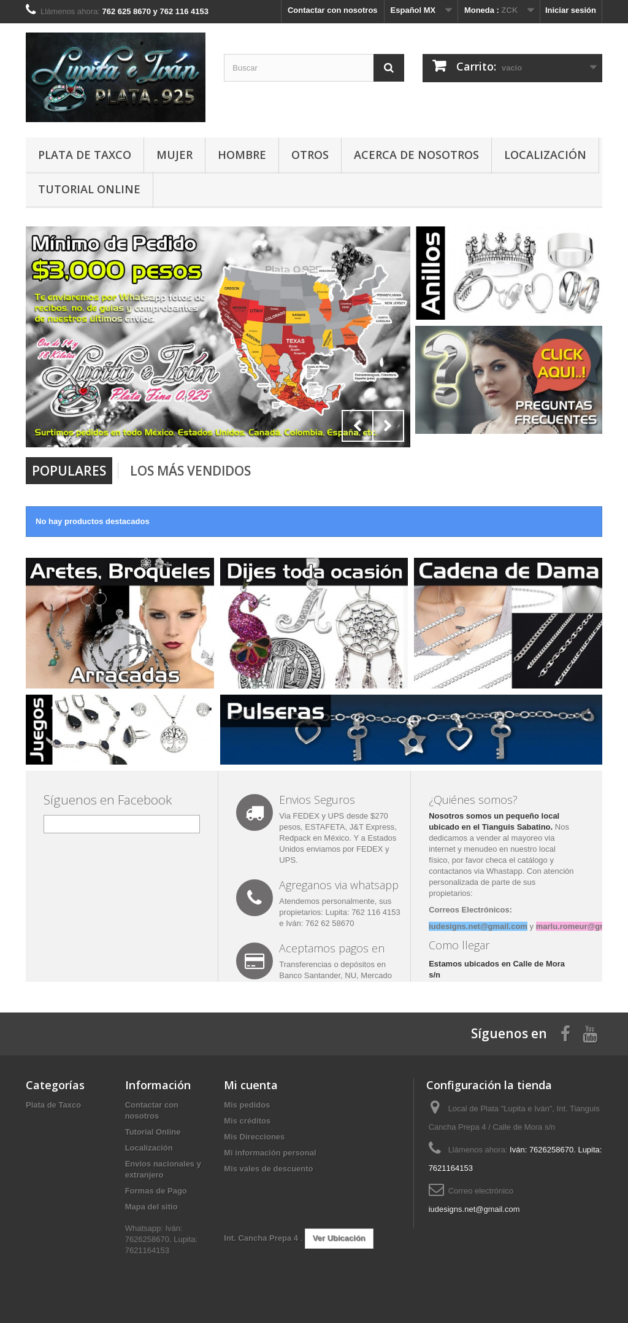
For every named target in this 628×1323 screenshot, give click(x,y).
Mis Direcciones (254, 1136)
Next (388, 426)
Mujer (174, 154)
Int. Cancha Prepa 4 (262, 1238)
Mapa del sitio (151, 1206)
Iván (293, 923)
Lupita (336, 912)
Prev (357, 426)
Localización (545, 154)
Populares (69, 470)
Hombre (242, 154)
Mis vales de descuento (268, 1168)
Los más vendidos (190, 471)
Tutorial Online (89, 189)
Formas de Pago (156, 1190)
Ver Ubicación (339, 1238)
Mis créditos (247, 1120)
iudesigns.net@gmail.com (474, 1209)
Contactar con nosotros (333, 10)
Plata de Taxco (84, 154)
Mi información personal (270, 1152)
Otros (310, 154)
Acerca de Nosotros (416, 154)
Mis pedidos (247, 1104)
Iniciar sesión (570, 10)
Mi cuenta (251, 1085)
